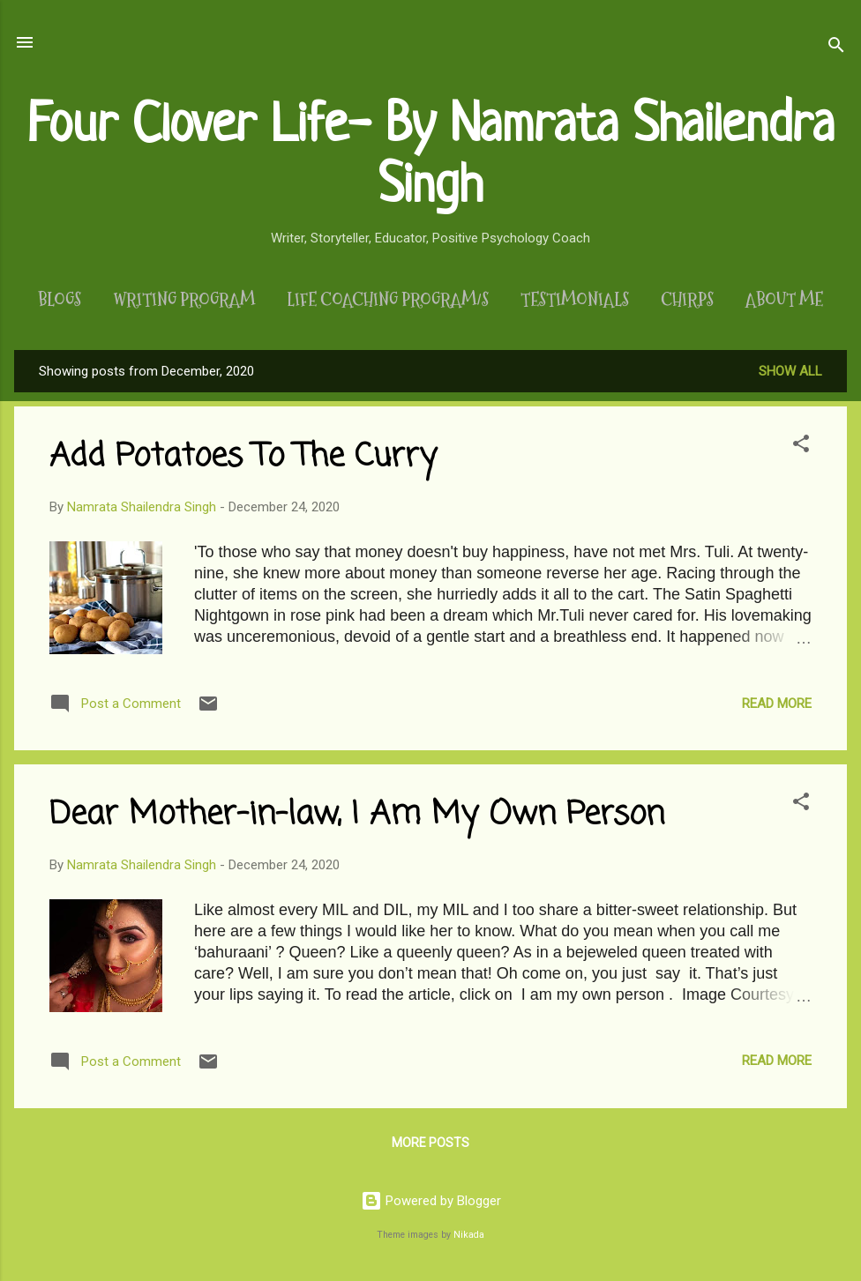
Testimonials (574, 299)
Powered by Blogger (431, 1201)
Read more (777, 703)
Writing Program (184, 299)
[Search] (836, 48)
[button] (801, 446)
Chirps (687, 299)
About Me (784, 299)
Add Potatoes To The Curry (243, 457)
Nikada (468, 1234)
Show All (790, 371)
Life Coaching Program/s (388, 299)
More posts (430, 1143)
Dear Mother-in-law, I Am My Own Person (356, 815)
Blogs (59, 299)
